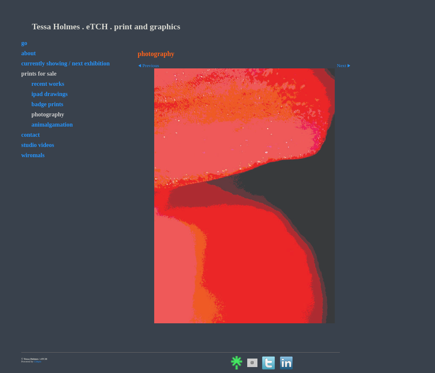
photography (47, 114)
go (24, 43)
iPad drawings (49, 94)
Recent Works (47, 84)
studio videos (37, 145)
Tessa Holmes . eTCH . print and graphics (106, 26)
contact (30, 135)
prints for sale (38, 74)
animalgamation (52, 125)
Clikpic (38, 361)
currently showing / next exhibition (65, 63)
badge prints (47, 104)
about (28, 53)
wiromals (33, 155)
